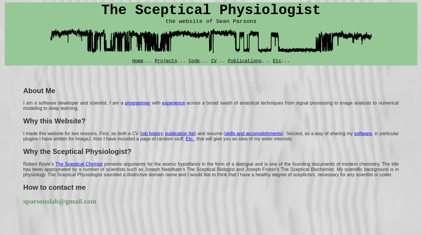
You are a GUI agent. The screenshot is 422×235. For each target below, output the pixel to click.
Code (194, 61)
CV (214, 61)
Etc (277, 61)
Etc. (190, 138)
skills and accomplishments (253, 133)
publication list (180, 133)
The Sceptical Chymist (79, 164)
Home (137, 61)
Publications (245, 61)
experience (173, 102)
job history (151, 133)
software (363, 133)
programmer (137, 102)
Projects (166, 61)
